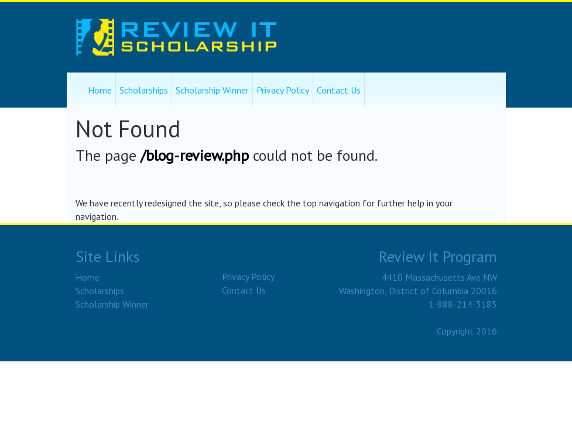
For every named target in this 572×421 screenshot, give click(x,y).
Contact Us (339, 90)
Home (100, 90)
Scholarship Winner (212, 90)
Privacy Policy (282, 90)
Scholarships (143, 90)
